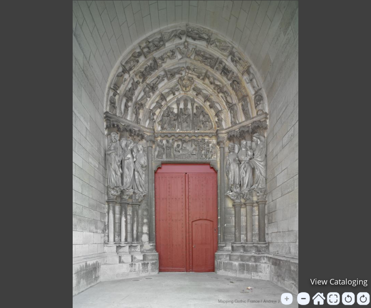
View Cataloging (339, 281)
